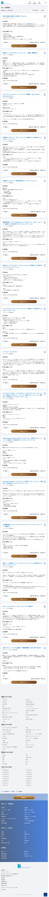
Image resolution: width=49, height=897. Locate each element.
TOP (45, 895)
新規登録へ (24, 797)
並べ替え (43, 10)
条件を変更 (36, 10)
